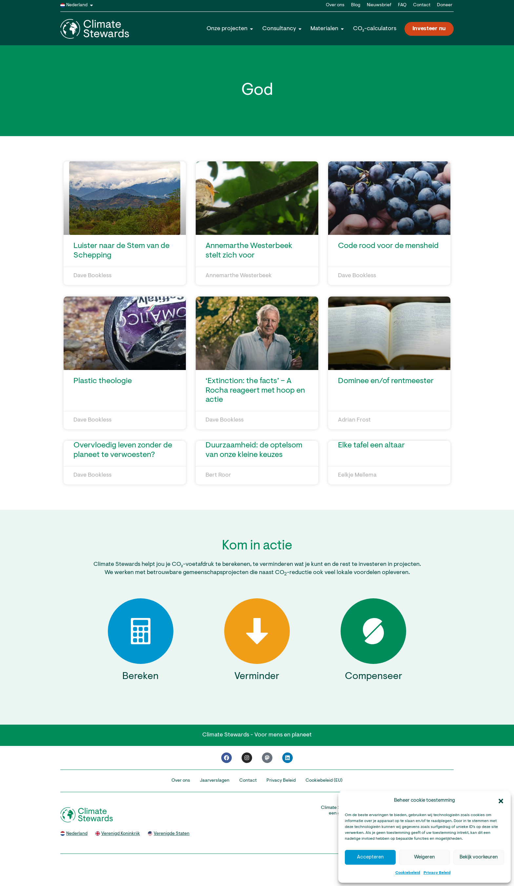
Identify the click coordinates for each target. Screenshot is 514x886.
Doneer (444, 5)
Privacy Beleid (437, 873)
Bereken (140, 677)
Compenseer (373, 677)
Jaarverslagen (214, 780)
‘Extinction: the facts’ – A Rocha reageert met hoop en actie (255, 390)
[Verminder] (257, 631)
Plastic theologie (102, 381)
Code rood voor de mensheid (388, 246)
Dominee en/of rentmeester (386, 381)
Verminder (256, 677)
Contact (421, 5)
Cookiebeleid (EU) (324, 780)
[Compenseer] (373, 631)
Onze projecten (230, 29)
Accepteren (370, 857)
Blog (355, 5)
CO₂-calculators (374, 29)
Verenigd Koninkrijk (120, 834)
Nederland (80, 5)
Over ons (335, 5)
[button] (501, 801)
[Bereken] (140, 631)
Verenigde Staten (171, 834)
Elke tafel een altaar (371, 445)
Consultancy (282, 29)
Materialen (327, 29)
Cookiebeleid (407, 873)
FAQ (402, 5)
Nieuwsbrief (379, 5)
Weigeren (424, 857)
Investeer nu (429, 29)
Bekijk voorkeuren (479, 857)
